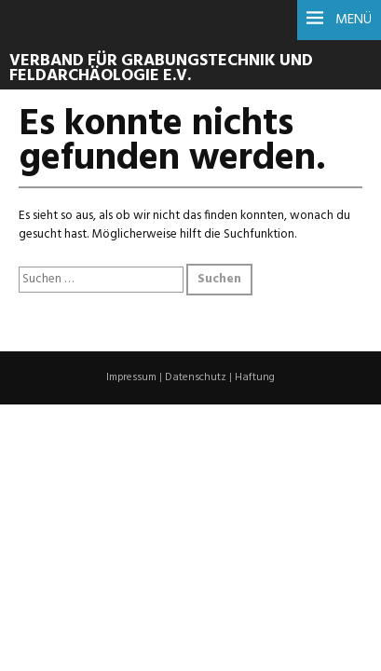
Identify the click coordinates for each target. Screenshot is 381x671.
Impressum (131, 377)
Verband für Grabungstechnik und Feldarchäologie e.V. (161, 69)
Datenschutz (195, 377)
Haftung (255, 377)
